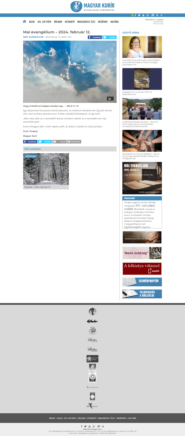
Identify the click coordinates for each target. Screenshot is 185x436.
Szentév (144, 202)
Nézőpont (103, 22)
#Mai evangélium (32, 149)
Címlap (52, 418)
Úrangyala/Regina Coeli (134, 224)
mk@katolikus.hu (112, 431)
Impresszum (73, 433)
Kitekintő (70, 22)
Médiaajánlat (83, 433)
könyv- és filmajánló (133, 215)
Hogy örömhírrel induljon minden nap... (139, 169)
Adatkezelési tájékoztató (108, 433)
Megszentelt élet (86, 22)
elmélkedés (139, 212)
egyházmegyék (132, 227)
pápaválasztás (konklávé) (135, 218)
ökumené (139, 209)
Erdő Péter (149, 212)
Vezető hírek (130, 32)
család (128, 209)
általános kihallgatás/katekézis (138, 221)
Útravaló (146, 215)
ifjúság (150, 218)
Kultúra (115, 22)
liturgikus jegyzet (132, 202)
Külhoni (58, 22)
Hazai (32, 22)
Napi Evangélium (33, 36)
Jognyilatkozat (93, 433)
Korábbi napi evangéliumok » (150, 192)
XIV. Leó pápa (44, 22)
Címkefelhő (129, 198)
